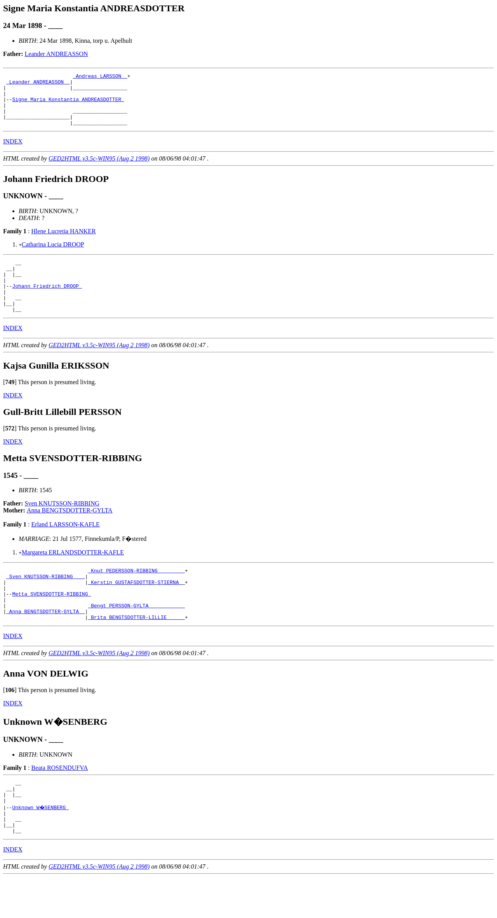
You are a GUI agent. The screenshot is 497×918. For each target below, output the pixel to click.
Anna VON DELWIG (46, 705)
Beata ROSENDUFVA (59, 799)
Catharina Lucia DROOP (53, 255)
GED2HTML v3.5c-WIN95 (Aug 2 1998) (99, 169)
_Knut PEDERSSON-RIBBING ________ (136, 592)
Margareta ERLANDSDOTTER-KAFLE (73, 573)
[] (10, 403)
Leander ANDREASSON (56, 54)
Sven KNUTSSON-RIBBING (62, 524)
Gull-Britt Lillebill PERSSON (62, 433)
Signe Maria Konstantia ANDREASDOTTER (68, 104)
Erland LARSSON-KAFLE (65, 545)
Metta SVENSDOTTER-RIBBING (51, 620)
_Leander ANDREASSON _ (38, 83)
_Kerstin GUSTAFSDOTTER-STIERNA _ (136, 606)
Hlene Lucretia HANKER (63, 241)
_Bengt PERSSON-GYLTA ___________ (136, 634)
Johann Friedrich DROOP (47, 302)
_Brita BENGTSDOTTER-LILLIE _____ (136, 648)
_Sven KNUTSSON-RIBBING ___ (45, 599)
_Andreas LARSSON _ (100, 76)
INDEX (13, 152)
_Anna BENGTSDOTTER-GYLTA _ (45, 641)
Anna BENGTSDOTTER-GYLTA (70, 531)
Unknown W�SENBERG (41, 843)
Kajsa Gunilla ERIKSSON (56, 386)
